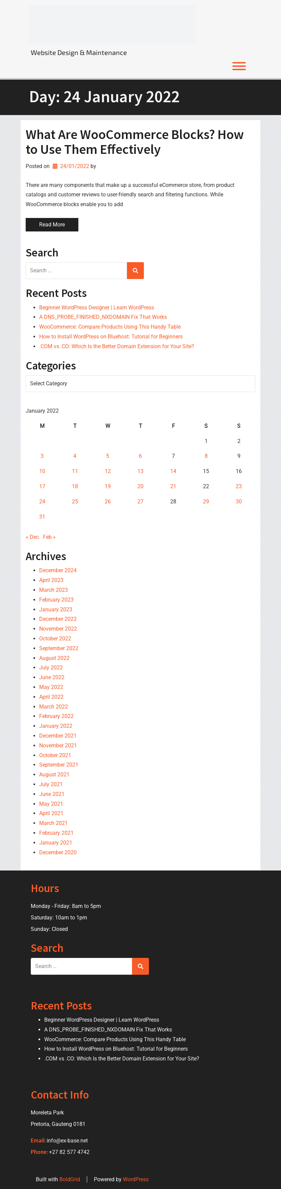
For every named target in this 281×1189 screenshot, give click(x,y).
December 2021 (58, 735)
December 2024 (58, 570)
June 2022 (52, 677)
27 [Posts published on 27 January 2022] (140, 501)
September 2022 (58, 648)
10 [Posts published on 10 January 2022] (42, 471)
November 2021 (58, 745)
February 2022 (56, 716)
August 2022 (54, 658)
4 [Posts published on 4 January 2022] (74, 456)
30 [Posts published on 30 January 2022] (239, 501)
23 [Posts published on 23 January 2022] (239, 486)
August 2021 (54, 774)
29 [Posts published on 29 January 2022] (206, 501)
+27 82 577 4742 (69, 1152)
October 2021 (55, 755)
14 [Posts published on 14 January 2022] (173, 471)
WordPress (136, 1179)
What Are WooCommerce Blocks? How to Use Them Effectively (135, 142)
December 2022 (58, 619)
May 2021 (51, 804)
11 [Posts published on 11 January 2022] (75, 471)
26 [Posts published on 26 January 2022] (108, 501)
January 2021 (55, 842)
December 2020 (58, 852)
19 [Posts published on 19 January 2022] (108, 486)
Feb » (49, 537)
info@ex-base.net (67, 1140)
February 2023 (56, 600)
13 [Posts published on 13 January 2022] (140, 471)
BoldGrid (69, 1179)
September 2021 (58, 765)
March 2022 (53, 706)
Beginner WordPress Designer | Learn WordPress (96, 307)
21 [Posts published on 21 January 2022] (173, 486)
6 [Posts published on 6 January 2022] (140, 456)
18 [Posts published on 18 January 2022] (75, 486)
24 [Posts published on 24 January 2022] (42, 501)
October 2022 (55, 638)
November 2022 (58, 629)
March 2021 (53, 823)
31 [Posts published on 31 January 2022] (42, 517)
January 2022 (55, 726)
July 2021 (51, 784)
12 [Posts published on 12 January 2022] (108, 471)
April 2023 (51, 580)
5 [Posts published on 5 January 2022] (107, 456)
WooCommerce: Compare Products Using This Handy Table (110, 327)
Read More (52, 224)
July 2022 (51, 667)
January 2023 (55, 609)
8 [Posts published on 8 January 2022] (206, 456)
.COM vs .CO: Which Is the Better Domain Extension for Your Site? (116, 346)
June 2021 (52, 794)
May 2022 (51, 687)
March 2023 (53, 590)
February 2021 (56, 833)
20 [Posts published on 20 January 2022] (140, 486)
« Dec (32, 537)
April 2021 (51, 813)
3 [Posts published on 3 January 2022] (42, 456)
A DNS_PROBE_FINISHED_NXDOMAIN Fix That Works (103, 317)
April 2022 (51, 697)
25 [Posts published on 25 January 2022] (75, 501)
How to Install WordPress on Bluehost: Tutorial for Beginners (111, 336)
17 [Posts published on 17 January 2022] (42, 486)
